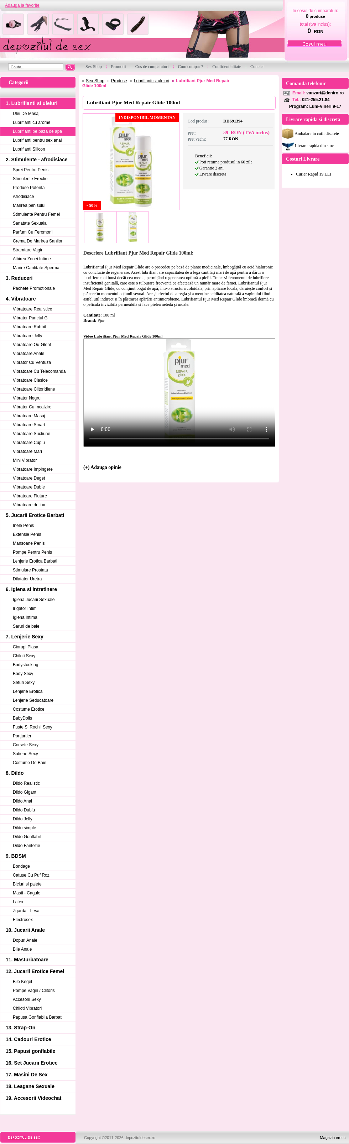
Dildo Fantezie (26, 845)
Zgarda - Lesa (26, 910)
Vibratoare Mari (27, 451)
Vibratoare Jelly (27, 335)
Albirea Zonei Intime (32, 258)
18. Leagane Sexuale (30, 1086)
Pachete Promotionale (34, 288)
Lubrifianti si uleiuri (151, 80)
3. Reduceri (19, 278)
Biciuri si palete (27, 884)
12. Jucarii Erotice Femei (35, 971)
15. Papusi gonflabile (30, 1051)
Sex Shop (95, 80)
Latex (18, 901)
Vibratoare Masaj (29, 415)
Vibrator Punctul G (30, 317)
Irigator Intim (25, 608)
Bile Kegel (22, 981)
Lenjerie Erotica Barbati (35, 561)
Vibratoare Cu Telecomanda (39, 371)
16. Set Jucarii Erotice (32, 1063)
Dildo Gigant (24, 792)
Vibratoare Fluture (30, 495)
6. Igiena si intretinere (31, 589)
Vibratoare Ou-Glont (32, 344)
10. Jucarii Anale (25, 930)
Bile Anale (22, 949)
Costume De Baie (29, 762)
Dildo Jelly (22, 818)
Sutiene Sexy (25, 753)
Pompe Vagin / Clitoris (34, 990)
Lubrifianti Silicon (29, 149)
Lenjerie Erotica (27, 691)
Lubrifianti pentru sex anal (37, 140)
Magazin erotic (332, 1137)
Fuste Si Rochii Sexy (32, 727)
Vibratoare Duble (29, 487)
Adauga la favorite (22, 5)
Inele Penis (23, 525)
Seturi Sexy (24, 682)
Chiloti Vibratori (27, 1008)
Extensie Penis (27, 534)
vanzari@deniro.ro (325, 92)
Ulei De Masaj (26, 113)
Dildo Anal (22, 801)
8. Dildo (15, 773)
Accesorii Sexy (27, 999)
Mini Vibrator (25, 460)
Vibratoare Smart (29, 424)
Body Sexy (23, 673)
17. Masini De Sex (27, 1074)
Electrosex (23, 919)
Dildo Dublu (24, 810)
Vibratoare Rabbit (29, 326)
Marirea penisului (29, 205)
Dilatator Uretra (27, 578)
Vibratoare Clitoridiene (34, 389)
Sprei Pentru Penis (30, 169)
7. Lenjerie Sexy (24, 636)
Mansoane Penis (29, 543)
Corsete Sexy (25, 744)
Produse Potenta (29, 187)
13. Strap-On (20, 1027)
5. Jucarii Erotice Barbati (35, 515)
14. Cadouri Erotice (28, 1039)
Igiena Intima (25, 617)
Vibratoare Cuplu (29, 442)
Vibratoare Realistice (32, 309)
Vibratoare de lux (29, 504)
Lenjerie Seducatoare (33, 700)
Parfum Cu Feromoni (32, 232)
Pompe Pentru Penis (32, 552)
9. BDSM (16, 856)
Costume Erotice (29, 709)
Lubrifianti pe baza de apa (37, 131)
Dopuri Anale (25, 940)
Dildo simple (24, 827)
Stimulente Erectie (30, 178)
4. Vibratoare (21, 299)
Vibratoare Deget (29, 478)
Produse (119, 80)
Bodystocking (25, 664)
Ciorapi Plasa (25, 646)
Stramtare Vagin (28, 249)
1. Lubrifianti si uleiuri (31, 103)
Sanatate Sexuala (30, 223)
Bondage (21, 866)
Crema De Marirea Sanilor (37, 241)
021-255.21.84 (315, 99)
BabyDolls (22, 718)
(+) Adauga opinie (102, 467)
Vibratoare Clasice (30, 380)
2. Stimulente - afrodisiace (37, 159)
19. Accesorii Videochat (33, 1098)
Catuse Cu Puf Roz (31, 875)
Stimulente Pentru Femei (36, 214)
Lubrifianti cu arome (31, 122)
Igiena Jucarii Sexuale (33, 599)
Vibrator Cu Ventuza (32, 362)
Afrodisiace (23, 196)
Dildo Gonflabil (27, 836)
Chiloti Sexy (24, 655)
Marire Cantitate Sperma (36, 267)
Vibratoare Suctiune (31, 433)
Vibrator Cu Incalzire (32, 406)
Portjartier (22, 735)
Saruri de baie (26, 626)
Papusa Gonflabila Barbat (37, 1017)
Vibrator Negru (27, 398)
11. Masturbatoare (27, 959)
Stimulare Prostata (30, 570)
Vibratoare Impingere (33, 469)
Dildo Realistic (26, 783)
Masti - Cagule (26, 892)
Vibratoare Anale (29, 353)
